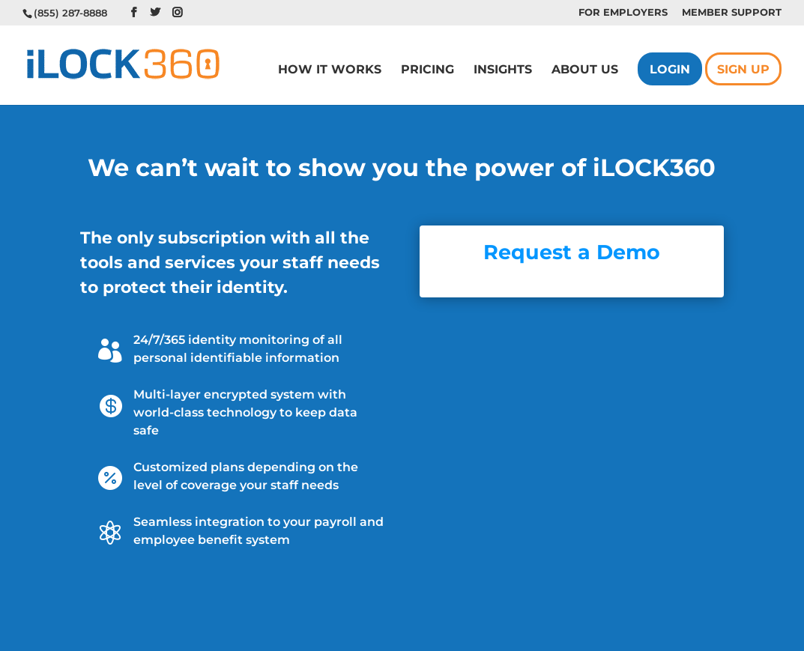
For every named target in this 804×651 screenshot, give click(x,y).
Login (670, 70)
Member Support (732, 12)
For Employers (623, 12)
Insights (503, 70)
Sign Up (743, 70)
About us (584, 70)
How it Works (329, 70)
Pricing (427, 70)
